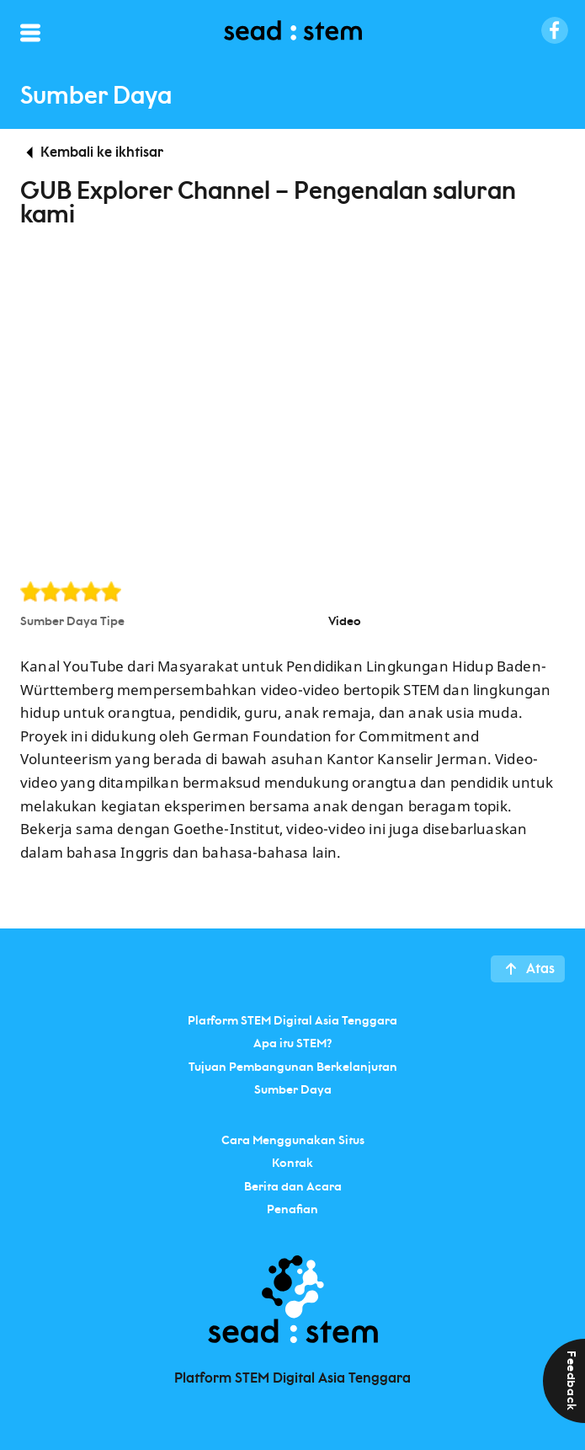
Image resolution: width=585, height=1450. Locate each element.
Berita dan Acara (293, 1186)
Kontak (292, 1163)
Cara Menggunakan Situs (292, 1140)
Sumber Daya (293, 1090)
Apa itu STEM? (292, 1044)
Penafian (292, 1210)
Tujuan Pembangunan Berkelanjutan (293, 1067)
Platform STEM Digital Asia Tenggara (292, 1020)
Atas (540, 969)
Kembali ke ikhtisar (101, 152)
